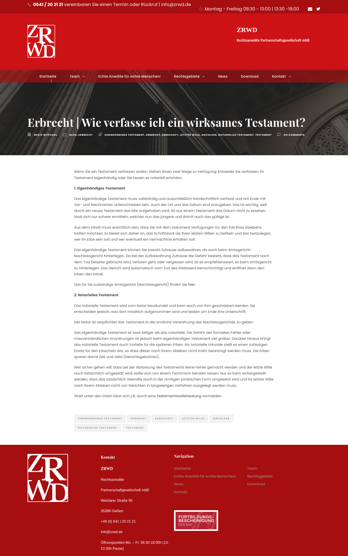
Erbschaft (170, 135)
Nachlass (209, 135)
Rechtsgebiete (187, 76)
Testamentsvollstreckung (179, 396)
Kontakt (279, 76)
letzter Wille (190, 135)
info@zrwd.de (112, 532)
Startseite (47, 76)
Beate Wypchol (45, 135)
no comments (294, 135)
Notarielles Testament (236, 135)
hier (191, 284)
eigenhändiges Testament (124, 135)
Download (250, 76)
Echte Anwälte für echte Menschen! (129, 76)
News (222, 76)
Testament (263, 135)
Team (75, 76)
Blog (73, 135)
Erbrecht (85, 135)
